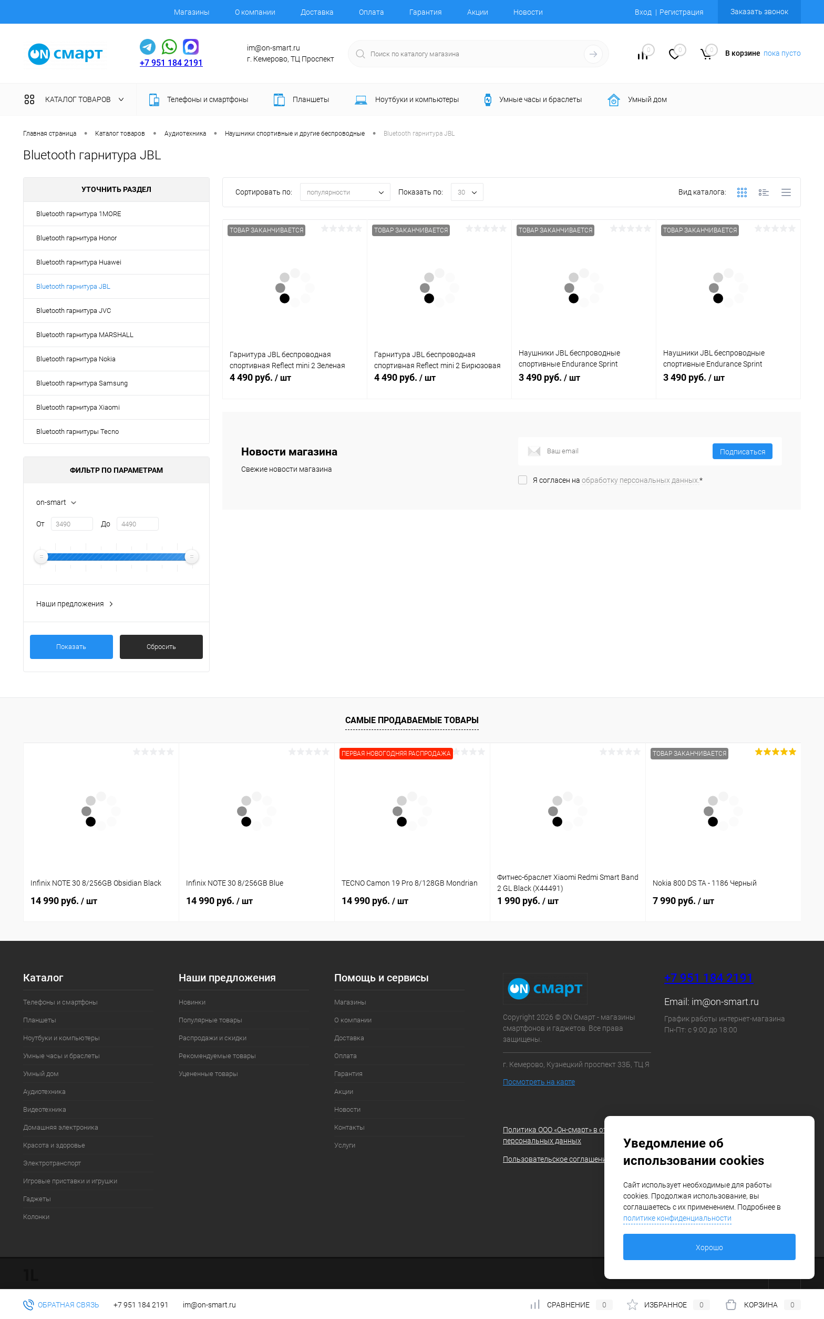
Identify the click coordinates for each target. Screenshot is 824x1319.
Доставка (317, 12)
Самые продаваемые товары (412, 720)
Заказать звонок (759, 11)
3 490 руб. (584, 383)
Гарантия (425, 12)
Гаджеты (37, 1199)
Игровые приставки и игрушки (70, 1181)
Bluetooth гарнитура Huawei (78, 262)
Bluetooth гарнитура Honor (76, 238)
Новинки (192, 1002)
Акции (477, 12)
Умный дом (41, 1074)
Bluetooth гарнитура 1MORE (78, 214)
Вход (643, 12)
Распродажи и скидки (212, 1038)
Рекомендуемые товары (217, 1056)
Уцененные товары (208, 1074)
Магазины (192, 12)
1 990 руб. (528, 900)
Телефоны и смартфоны (60, 1002)
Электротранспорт (52, 1163)
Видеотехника (44, 1109)
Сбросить (161, 647)
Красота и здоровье (54, 1145)
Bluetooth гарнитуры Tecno (77, 431)
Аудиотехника (44, 1091)
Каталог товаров (76, 99)
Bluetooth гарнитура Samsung (82, 383)
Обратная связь (61, 1305)
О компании (255, 12)
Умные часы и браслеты (61, 1056)
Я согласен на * (618, 480)
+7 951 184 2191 (171, 63)
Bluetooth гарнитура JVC (73, 310)
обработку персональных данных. (640, 480)
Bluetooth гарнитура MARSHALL (84, 335)
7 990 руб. (683, 900)
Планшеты (39, 1020)
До (105, 524)
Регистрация (682, 12)
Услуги (344, 1145)
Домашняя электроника (60, 1127)
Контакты (349, 1127)
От (40, 524)
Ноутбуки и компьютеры (61, 1038)
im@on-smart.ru (725, 1001)
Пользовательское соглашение (556, 1159)
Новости (528, 12)
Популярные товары (210, 1020)
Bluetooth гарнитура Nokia (76, 359)
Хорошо (709, 1247)
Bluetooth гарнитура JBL (73, 286)
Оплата (371, 12)
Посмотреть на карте (539, 1082)
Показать (71, 647)
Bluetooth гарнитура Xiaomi (78, 407)
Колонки (36, 1217)
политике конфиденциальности (677, 1218)
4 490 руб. (295, 383)
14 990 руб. (63, 900)
